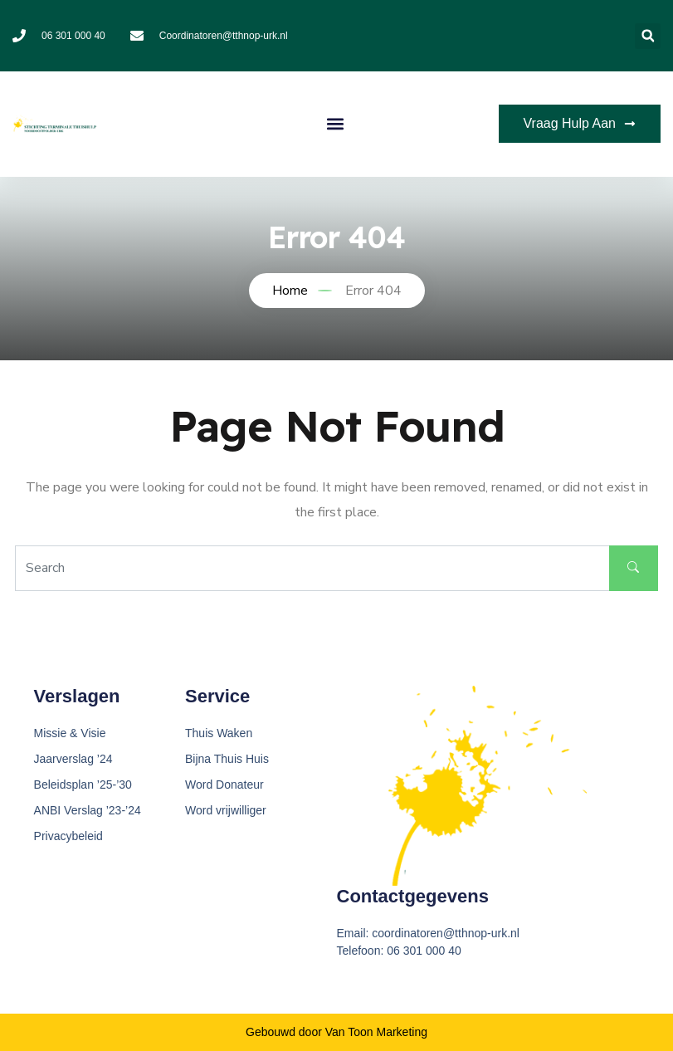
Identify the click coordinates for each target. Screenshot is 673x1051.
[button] (648, 36)
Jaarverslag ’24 (73, 758)
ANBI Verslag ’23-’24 (87, 810)
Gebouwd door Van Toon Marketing (336, 1032)
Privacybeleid (68, 836)
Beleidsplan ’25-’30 (83, 784)
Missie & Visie (70, 733)
